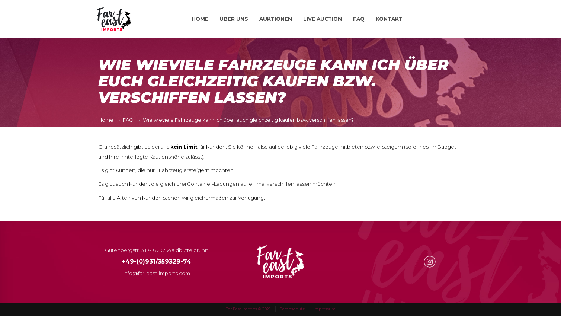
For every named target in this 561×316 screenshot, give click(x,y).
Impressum (325, 309)
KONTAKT (389, 19)
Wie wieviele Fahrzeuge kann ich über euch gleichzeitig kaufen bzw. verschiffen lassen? (248, 120)
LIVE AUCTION (322, 19)
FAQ (359, 19)
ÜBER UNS (233, 19)
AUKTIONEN (275, 19)
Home (105, 120)
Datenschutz (292, 309)
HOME (200, 19)
